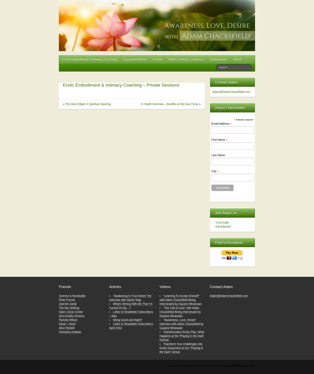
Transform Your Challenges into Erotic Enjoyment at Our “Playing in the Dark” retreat (181, 348)
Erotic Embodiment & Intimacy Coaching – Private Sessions (121, 85)
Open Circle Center (71, 311)
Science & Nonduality (72, 295)
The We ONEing (69, 307)
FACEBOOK (223, 226)
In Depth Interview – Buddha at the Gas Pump (169, 104)
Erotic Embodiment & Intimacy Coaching (89, 59)
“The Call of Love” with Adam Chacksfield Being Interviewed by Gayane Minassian (180, 311)
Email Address (221, 124)
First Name (219, 140)
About (237, 59)
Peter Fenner (67, 299)
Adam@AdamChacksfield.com (230, 91)
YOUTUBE (222, 222)
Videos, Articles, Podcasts (186, 59)
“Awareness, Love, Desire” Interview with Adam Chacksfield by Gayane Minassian (181, 324)
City (215, 171)
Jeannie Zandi (67, 303)
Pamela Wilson (68, 319)
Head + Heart (67, 323)
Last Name (218, 155)
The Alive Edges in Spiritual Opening (88, 104)
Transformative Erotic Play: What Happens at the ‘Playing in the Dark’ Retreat (182, 336)
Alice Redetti (67, 328)
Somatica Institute (70, 332)
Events (157, 59)
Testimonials (218, 59)
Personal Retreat (135, 59)
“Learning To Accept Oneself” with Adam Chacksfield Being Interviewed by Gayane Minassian (181, 299)
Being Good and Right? (127, 319)
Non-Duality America (72, 315)
